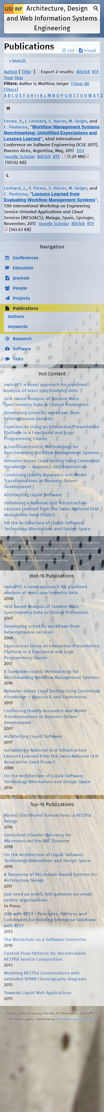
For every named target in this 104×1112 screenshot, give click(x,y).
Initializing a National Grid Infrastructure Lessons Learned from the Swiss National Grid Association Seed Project (51, 509)
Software (22, 349)
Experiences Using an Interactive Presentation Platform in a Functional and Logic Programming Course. (51, 433)
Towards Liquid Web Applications (38, 993)
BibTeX (83, 72)
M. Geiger (78, 121)
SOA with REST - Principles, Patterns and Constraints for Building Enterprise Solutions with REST (50, 920)
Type (8, 78)
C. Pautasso (16, 127)
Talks (18, 359)
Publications (25, 308)
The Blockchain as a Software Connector (45, 939)
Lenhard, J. (15, 188)
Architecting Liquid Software (33, 495)
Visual (87, 51)
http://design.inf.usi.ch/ (75, 1019)
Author (11, 72)
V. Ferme (37, 188)
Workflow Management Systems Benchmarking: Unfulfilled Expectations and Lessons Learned (52, 132)
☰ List (68, 51)
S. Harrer (57, 121)
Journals (21, 278)
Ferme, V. (13, 121)
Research (22, 339)
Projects (21, 298)
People (20, 288)
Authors (16, 317)
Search (19, 60)
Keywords (18, 327)
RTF (95, 72)
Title (26, 72)
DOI (80, 151)
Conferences (25, 258)
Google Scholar (19, 157)
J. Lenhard (35, 121)
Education (23, 268)
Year (19, 78)
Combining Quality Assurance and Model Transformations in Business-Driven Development (45, 481)
